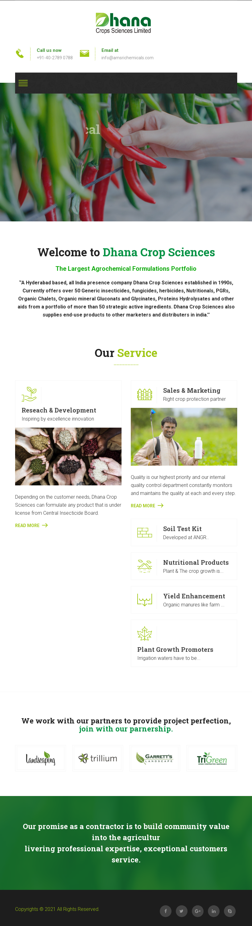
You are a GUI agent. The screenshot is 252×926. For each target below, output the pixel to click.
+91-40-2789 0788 (55, 57)
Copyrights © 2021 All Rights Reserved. (57, 909)
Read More (31, 525)
